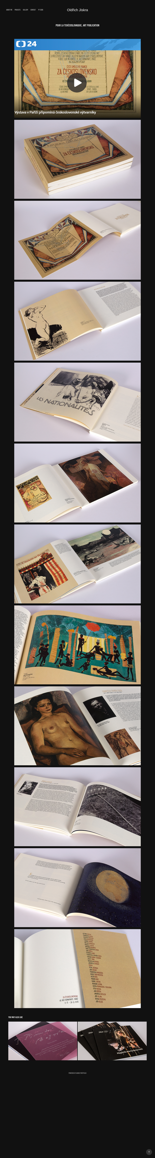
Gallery (25, 10)
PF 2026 (40, 10)
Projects (17, 10)
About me (9, 10)
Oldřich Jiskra (77, 10)
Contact (33, 10)
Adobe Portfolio (81, 1073)
